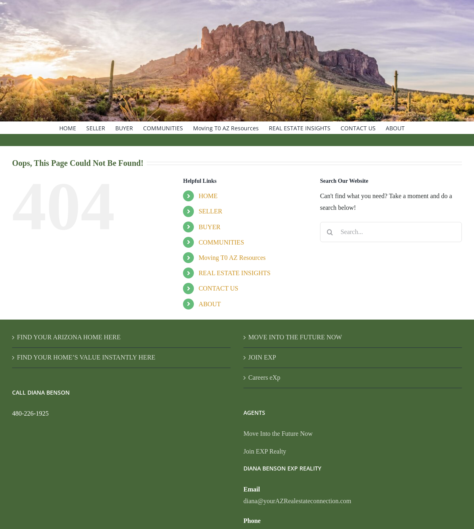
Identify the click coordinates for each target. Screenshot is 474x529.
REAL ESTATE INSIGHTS (235, 273)
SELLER (210, 211)
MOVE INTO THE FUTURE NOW (295, 337)
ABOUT (210, 304)
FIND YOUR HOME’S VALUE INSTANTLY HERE (86, 357)
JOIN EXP (262, 357)
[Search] (330, 232)
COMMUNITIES (221, 242)
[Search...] (391, 232)
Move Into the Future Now (278, 433)
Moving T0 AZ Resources (232, 257)
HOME (208, 195)
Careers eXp (264, 377)
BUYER (209, 227)
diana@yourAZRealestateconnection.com (297, 501)
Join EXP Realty (264, 451)
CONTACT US (218, 288)
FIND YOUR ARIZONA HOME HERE (69, 337)
